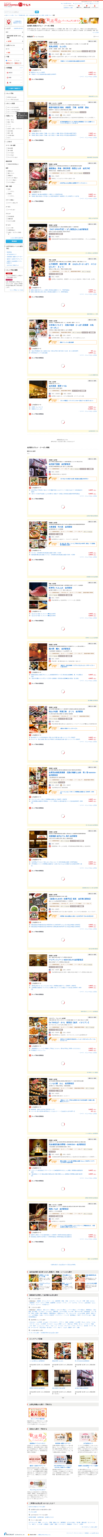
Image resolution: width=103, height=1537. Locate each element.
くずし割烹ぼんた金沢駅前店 (91, 253)
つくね (93, 1322)
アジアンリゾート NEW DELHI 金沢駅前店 (66, 960)
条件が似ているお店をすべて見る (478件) (63, 1264)
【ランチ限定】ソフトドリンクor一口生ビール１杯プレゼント (76, 400)
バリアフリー (59, 1315)
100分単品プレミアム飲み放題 (39, 353)
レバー (64, 1324)
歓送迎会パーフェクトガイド (37, 1443)
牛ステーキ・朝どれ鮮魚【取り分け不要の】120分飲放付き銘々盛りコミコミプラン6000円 (55, 739)
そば (52, 1325)
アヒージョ (67, 1325)
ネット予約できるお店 (13, 99)
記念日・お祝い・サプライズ (15, 128)
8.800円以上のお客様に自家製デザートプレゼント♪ (73, 183)
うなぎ (65, 1327)
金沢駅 (81, 30)
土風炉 (51, 1524)
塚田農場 (63, 1522)
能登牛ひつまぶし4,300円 (38, 72)
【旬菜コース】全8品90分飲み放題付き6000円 (72, 61)
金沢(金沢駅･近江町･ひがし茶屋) (36, 15)
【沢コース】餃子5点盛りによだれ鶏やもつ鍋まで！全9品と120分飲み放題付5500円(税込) (55, 493)
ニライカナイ (62, 1524)
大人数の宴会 (11, 135)
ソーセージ (87, 1324)
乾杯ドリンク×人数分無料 (67, 342)
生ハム (81, 1324)
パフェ (55, 1327)
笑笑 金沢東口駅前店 (93, 948)
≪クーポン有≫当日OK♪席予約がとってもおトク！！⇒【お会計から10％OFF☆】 (53, 1111)
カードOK (10, 228)
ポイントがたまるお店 (13, 107)
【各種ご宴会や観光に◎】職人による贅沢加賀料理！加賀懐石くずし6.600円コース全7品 (55, 196)
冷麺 (78, 1327)
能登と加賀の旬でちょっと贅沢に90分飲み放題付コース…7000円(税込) (50, 290)
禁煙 (9, 189)
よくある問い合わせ (66, 3)
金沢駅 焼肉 (40, 1517)
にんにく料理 (57, 1324)
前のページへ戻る (10, 15)
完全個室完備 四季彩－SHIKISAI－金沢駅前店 (67, 1144)
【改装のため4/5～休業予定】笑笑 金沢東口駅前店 (70, 899)
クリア (21, 67)
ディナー (10, 60)
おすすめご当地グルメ (13, 265)
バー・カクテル (73, 1302)
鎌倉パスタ (56, 1522)
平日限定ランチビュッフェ (38, 1050)
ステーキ (32, 1324)
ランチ (17, 60)
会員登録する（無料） (69, 7)
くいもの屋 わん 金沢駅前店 (61, 1083)
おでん (88, 1322)
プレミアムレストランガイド (37, 1489)
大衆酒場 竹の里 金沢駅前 (60, 527)
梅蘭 (39, 1522)
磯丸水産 (84, 1522)
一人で (9, 126)
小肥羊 (81, 1524)
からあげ (45, 1322)
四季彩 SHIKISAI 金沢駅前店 (91, 1197)
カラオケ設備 (81, 1313)
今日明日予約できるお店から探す (50, 1332)
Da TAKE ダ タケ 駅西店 (92, 1072)
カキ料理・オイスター (47, 1324)
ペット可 (66, 1315)
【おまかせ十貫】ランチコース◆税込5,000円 (43, 615)
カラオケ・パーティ (62, 1302)
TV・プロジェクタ (71, 1313)
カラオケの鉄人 (71, 1522)
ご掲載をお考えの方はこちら (44, 1534)
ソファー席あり (12, 180)
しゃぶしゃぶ (40, 1325)
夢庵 (51, 1522)
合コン (9, 137)
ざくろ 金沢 (95, 761)
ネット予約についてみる (16, 290)
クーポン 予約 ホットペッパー (92, 3)
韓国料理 (32, 1302)
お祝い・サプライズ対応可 (14, 233)
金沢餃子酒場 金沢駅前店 (59, 464)
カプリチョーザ (33, 1522)
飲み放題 (10, 148)
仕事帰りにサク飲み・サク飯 (44, 1275)
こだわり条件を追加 (15, 238)
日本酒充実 (11, 216)
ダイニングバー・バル (48, 1301)
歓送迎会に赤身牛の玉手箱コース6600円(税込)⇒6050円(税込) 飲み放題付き (51, 1236)
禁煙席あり (89, 1310)
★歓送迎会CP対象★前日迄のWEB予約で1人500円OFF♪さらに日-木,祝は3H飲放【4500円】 (56, 924)
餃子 (34, 1325)
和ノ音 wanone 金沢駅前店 (92, 825)
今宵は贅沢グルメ (67, 1275)
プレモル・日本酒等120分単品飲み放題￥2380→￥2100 (46, 553)
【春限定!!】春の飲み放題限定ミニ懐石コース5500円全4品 (47, 194)
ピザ (31, 1325)
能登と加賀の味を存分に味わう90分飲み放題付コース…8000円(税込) (49, 292)
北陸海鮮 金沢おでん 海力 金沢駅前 (63, 836)
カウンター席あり (13, 178)
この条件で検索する (14, 88)
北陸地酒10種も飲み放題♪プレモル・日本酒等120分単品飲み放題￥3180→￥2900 (53, 554)
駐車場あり (73, 1315)
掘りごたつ (11, 173)
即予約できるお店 (12, 97)
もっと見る (96, 32)
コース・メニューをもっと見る (88, 76)
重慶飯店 (69, 1524)
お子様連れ (35, 1315)
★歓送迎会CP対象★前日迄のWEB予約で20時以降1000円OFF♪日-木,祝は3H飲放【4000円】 (56, 926)
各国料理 (52, 1302)
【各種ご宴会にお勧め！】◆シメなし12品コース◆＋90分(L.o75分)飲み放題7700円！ (54, 133)
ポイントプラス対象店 (13, 111)
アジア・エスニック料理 (42, 1302)
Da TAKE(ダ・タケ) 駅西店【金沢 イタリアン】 (69, 1023)
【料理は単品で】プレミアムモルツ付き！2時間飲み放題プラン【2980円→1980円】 (53, 985)
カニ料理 (77, 1322)
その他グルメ (45, 1304)
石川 (27, 15)
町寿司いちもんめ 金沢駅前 (60, 588)
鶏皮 (92, 1324)
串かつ (60, 1327)
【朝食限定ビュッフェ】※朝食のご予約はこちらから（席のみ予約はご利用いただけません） (56, 1048)
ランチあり (11, 155)
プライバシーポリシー (79, 1533)
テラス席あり (11, 182)
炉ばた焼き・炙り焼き (46, 1327)
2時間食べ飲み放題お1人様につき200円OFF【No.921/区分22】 (77, 916)
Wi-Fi (79, 1315)
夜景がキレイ (61, 1313)
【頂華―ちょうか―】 (37, 407)
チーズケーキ (34, 1327)
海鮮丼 (70, 1327)
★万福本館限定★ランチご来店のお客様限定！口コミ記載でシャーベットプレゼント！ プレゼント (77, 122)
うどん (37, 1324)
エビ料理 (39, 1322)
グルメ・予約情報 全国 (20, 15)
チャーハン (80, 1325)
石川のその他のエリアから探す (37, 1506)
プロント (75, 1524)
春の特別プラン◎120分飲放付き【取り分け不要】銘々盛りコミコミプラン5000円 (53, 737)
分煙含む (12, 191)
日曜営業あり (11, 230)
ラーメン (81, 1302)
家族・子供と (11, 122)
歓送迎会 (9, 252)
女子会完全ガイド (12, 254)
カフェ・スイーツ (36, 1304)
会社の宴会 (10, 131)
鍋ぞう (34, 1524)
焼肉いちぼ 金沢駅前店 (59, 1209)
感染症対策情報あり (13, 164)
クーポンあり (11, 209)
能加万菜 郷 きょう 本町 (92, 314)
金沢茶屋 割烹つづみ (58, 386)
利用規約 (87, 1533)
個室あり (10, 171)
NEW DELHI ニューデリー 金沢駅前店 (89, 1011)
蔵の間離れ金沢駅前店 (93, 700)
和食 (64, 28)
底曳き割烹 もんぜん (58, 46)
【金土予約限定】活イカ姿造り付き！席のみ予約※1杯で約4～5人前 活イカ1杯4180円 (54, 351)
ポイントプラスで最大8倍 (38, 1419)
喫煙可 (10, 193)
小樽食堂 (46, 1524)
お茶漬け (71, 1322)
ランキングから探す (34, 1332)
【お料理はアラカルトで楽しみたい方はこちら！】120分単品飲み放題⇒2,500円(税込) (54, 862)
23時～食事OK (44, 1313)
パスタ (73, 1325)
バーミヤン (45, 1522)
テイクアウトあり (13, 157)
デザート (61, 1322)
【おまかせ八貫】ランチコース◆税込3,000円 (43, 613)
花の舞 (78, 1522)
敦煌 (56, 1524)
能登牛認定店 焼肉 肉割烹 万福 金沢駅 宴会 (69, 107)
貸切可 (88, 1313)
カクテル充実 (11, 221)
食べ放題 (10, 150)
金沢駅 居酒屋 (32, 1517)
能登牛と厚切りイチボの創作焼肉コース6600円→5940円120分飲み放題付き (51, 1235)
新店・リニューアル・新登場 (67, 1284)
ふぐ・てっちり (59, 1325)
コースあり (11, 152)
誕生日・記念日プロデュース (14, 259)
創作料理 (57, 1301)
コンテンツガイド (78, 3)
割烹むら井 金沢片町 (93, 218)
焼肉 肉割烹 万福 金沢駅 (92, 157)
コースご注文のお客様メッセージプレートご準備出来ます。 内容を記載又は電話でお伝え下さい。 (77, 1226)
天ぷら (83, 1322)
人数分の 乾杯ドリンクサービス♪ (69, 728)
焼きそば (70, 1324)
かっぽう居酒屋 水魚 (93, 375)
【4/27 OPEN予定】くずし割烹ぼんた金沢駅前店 (68, 229)
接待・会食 (10, 133)
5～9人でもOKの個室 (91, 1283)
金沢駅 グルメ (48, 15)
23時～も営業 (34, 1313)
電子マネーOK (79, 1311)
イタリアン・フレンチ (75, 1301)
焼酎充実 (10, 218)
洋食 (67, 1301)
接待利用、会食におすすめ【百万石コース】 (43, 1109)
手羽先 (76, 1324)
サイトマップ (70, 1533)
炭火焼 (86, 1325)
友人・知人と (11, 119)
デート (9, 124)
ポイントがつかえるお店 (14, 109)
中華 (84, 1301)
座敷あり (10, 175)
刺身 (67, 1322)
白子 (74, 1327)
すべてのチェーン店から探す (89, 1527)
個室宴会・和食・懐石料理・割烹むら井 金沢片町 (69, 168)
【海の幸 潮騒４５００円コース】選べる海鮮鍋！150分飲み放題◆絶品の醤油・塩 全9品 (55, 678)
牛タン (47, 1325)
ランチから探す (33, 1512)
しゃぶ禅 (39, 1524)
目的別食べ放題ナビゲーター (14, 256)
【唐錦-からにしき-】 (37, 409)
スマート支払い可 (13, 203)
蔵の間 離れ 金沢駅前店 (59, 649)
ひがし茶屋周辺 (88, 30)
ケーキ (91, 1325)
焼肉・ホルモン (70, 28)
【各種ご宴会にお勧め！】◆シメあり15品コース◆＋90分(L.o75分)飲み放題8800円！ (54, 135)
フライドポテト (54, 1322)
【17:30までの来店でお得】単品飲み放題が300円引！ (74, 479)
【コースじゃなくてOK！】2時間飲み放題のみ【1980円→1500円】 (49, 799)
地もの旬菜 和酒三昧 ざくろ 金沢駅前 (66, 712)
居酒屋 (60, 28)
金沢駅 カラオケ (49, 1517)
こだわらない (32, 1322)
